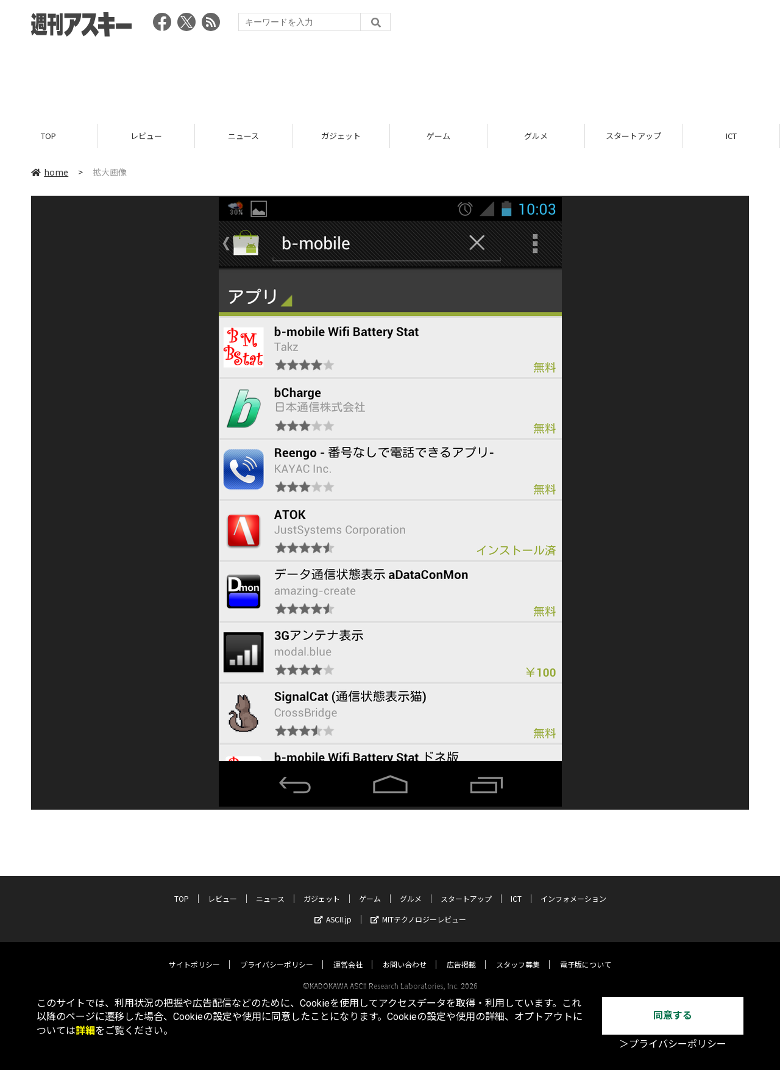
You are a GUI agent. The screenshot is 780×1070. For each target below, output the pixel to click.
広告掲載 (461, 952)
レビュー (146, 135)
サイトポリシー (194, 952)
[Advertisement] (390, 76)
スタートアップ (633, 135)
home (49, 172)
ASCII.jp (333, 907)
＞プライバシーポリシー (672, 1044)
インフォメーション (573, 887)
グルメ (536, 135)
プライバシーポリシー (276, 952)
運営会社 (348, 952)
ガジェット (341, 135)
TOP (48, 135)
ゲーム (438, 135)
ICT (731, 135)
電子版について (585, 952)
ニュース (243, 135)
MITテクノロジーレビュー (418, 907)
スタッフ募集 (518, 952)
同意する (672, 1015)
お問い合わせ (405, 952)
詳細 (85, 1030)
